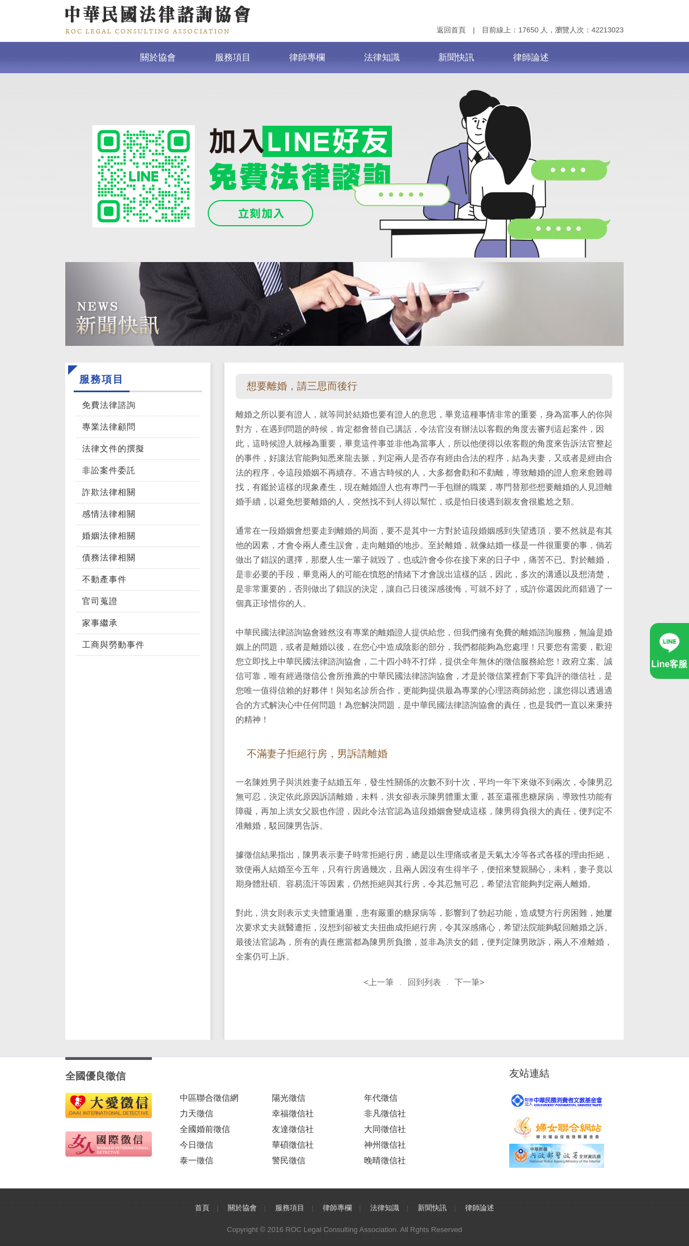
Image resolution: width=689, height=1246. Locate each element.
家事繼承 (100, 622)
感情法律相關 (109, 514)
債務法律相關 (109, 557)
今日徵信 (196, 1144)
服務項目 (233, 57)
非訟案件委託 (109, 470)
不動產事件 (104, 579)
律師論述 (531, 57)
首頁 (202, 1208)
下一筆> (469, 982)
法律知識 (382, 57)
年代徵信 (381, 1097)
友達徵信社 (293, 1129)
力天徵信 (196, 1113)
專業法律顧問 (109, 426)
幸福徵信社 (293, 1113)
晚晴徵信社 (385, 1160)
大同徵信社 (385, 1129)
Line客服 (670, 664)
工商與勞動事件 (113, 644)
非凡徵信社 (385, 1113)
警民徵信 (288, 1160)
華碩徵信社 (293, 1144)
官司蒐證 (100, 601)
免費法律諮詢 (109, 405)
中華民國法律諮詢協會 (158, 20)
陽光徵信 (288, 1097)
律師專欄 (307, 57)
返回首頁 (451, 30)
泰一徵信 (196, 1160)
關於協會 (158, 57)
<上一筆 (379, 982)
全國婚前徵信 (205, 1129)
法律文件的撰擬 (113, 448)
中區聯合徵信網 (209, 1097)
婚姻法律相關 (109, 535)
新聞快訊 (456, 57)
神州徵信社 (385, 1144)
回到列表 (424, 982)
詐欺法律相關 (109, 492)
